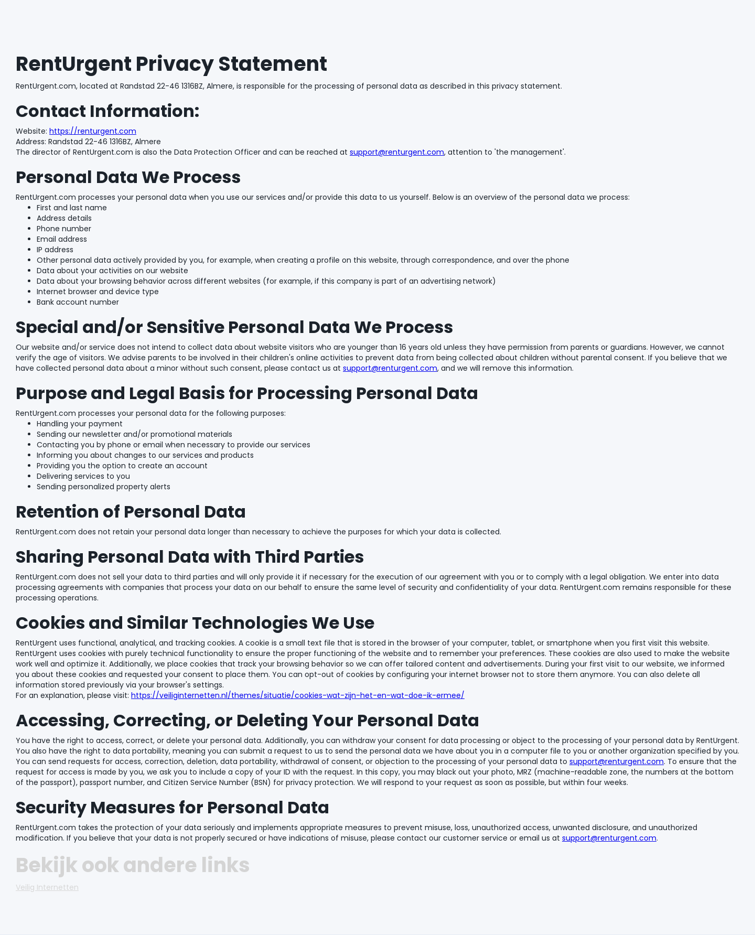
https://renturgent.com (92, 131)
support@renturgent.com (397, 152)
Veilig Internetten (47, 887)
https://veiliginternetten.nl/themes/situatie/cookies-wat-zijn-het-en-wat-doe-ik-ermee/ (298, 695)
